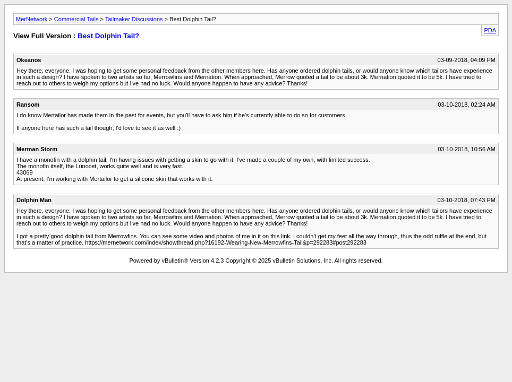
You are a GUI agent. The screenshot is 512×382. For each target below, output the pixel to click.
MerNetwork (31, 19)
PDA (490, 30)
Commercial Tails (76, 19)
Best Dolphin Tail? (108, 36)
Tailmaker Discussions (134, 19)
